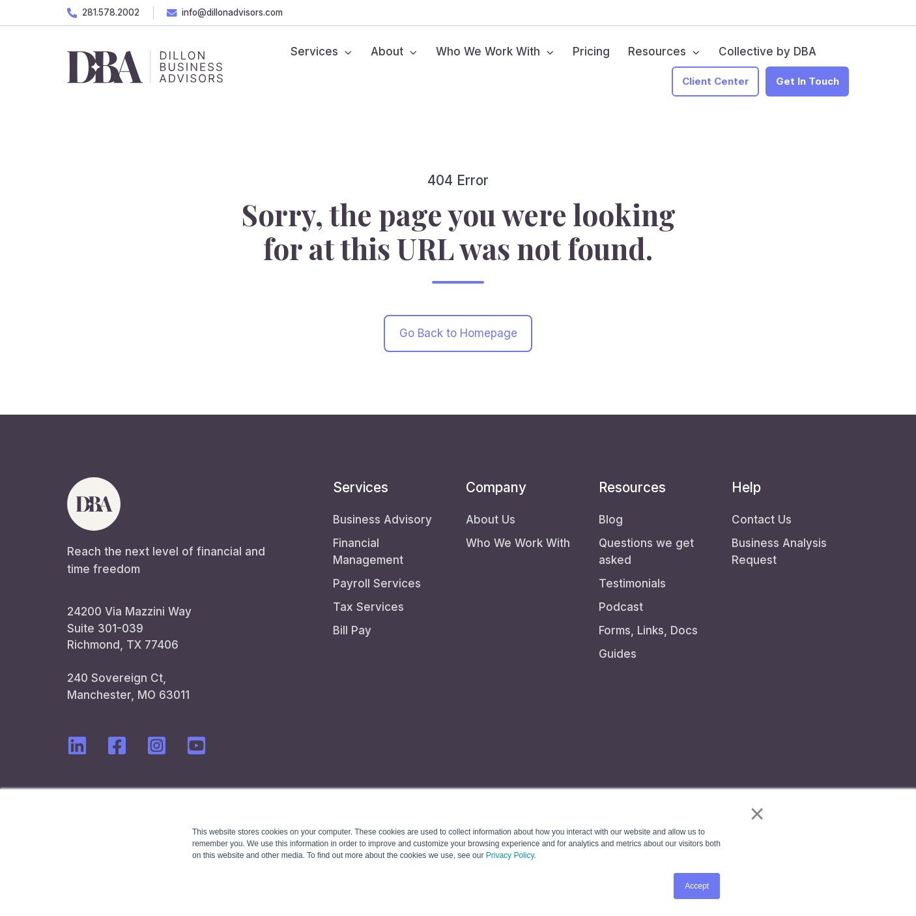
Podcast (621, 606)
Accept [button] (697, 886)
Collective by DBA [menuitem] (767, 51)
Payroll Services (377, 583)
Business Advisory (382, 519)
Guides (618, 653)
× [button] (757, 814)
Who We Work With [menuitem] (488, 51)
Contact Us (762, 519)
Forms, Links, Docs (648, 630)
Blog (611, 519)
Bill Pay (352, 630)
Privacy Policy (510, 855)
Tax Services (368, 606)
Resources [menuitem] (657, 51)
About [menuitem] (387, 51)
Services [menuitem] (314, 51)
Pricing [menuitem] (591, 51)
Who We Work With (518, 543)
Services (360, 487)
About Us (490, 519)
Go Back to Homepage (458, 333)
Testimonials (632, 583)
